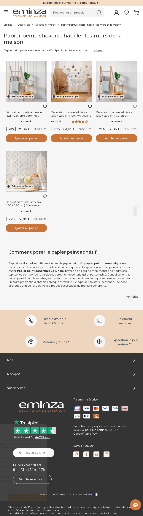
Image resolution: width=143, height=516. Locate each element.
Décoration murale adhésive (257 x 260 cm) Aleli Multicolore (71, 114)
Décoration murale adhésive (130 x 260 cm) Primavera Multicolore (24, 205)
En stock (26, 122)
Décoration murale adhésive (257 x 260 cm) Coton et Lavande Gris (114, 116)
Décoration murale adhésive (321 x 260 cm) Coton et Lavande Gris (24, 116)
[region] (71, 25)
